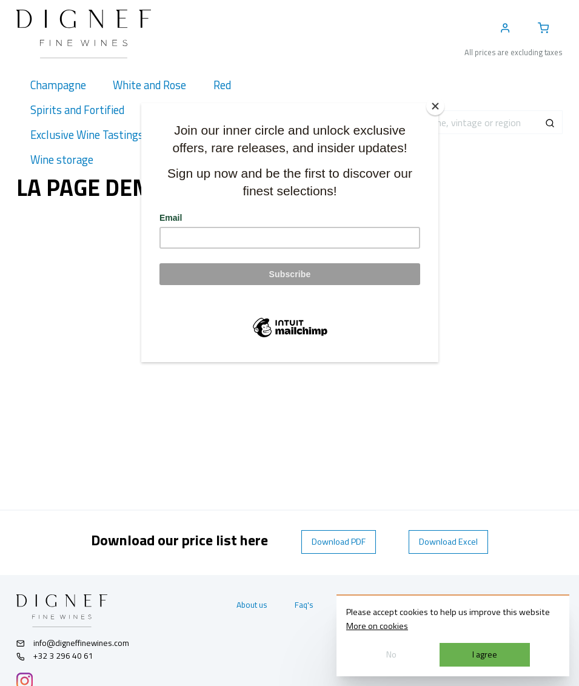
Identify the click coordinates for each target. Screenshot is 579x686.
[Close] (435, 106)
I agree (484, 654)
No (391, 654)
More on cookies (377, 626)
